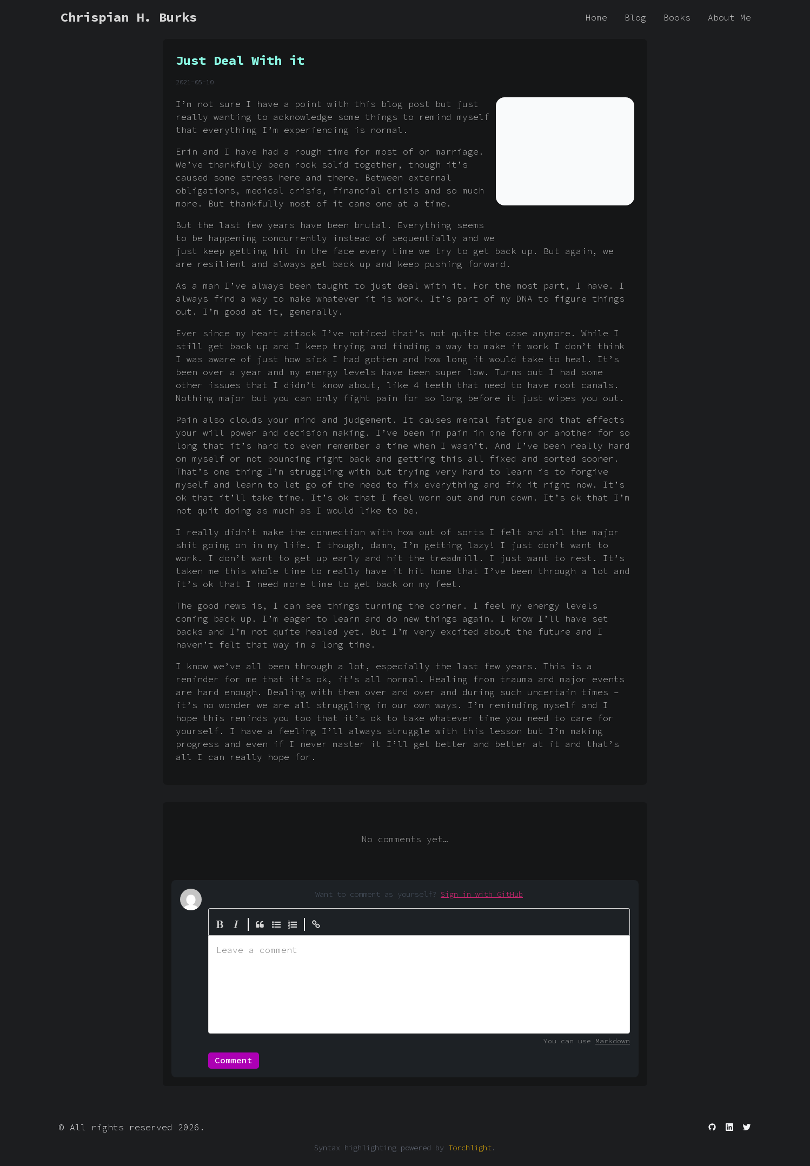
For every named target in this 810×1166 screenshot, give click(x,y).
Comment (234, 1060)
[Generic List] (276, 924)
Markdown (612, 1040)
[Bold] (220, 924)
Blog (635, 17)
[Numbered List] (292, 924)
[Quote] (260, 924)
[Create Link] (316, 924)
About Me (729, 17)
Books (677, 17)
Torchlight (470, 1147)
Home (596, 17)
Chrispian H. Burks (129, 17)
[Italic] (236, 924)
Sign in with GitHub (482, 894)
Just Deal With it (240, 60)
